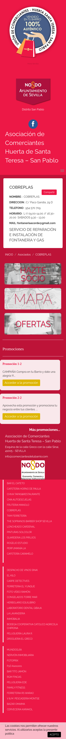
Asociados (24, 254)
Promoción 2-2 (12, 397)
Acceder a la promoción (21, 382)
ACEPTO (54, 734)
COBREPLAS (43, 254)
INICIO (9, 254)
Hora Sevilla (33, 63)
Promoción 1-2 (12, 364)
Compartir (49, 192)
